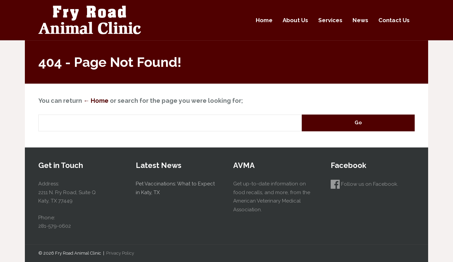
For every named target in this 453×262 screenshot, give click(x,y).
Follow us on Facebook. (364, 184)
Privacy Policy (120, 253)
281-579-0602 (54, 226)
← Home (96, 100)
